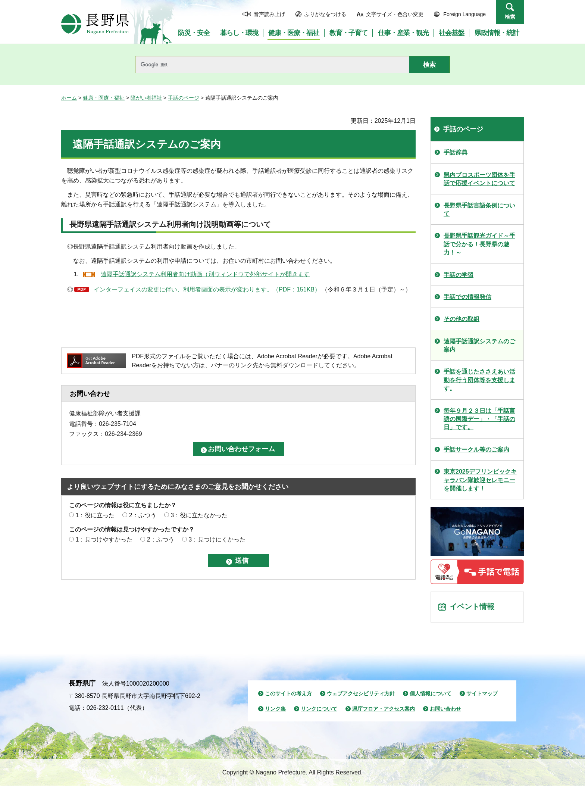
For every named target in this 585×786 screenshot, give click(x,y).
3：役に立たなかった (199, 515)
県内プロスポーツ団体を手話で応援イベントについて (479, 179)
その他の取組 (461, 319)
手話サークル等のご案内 (476, 449)
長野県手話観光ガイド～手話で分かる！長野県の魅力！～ (479, 244)
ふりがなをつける (325, 14)
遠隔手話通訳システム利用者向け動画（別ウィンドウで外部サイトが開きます (205, 274)
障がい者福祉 (146, 98)
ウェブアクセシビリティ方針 (361, 694)
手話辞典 (455, 152)
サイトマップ (482, 694)
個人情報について (430, 694)
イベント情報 (472, 607)
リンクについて (319, 709)
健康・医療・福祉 (104, 98)
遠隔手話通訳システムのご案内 (479, 345)
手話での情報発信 (467, 297)
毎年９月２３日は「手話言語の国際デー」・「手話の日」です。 (479, 419)
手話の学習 (458, 275)
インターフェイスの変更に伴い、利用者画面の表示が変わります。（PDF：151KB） (207, 289)
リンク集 (275, 709)
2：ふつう (142, 515)
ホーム (69, 98)
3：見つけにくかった (216, 539)
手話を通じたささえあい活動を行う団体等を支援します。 (479, 380)
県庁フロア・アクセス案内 (383, 709)
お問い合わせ (445, 709)
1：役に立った (95, 515)
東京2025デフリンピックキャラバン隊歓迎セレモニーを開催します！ (480, 480)
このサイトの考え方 (288, 694)
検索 (510, 17)
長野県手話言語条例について (479, 209)
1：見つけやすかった (103, 539)
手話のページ (183, 98)
